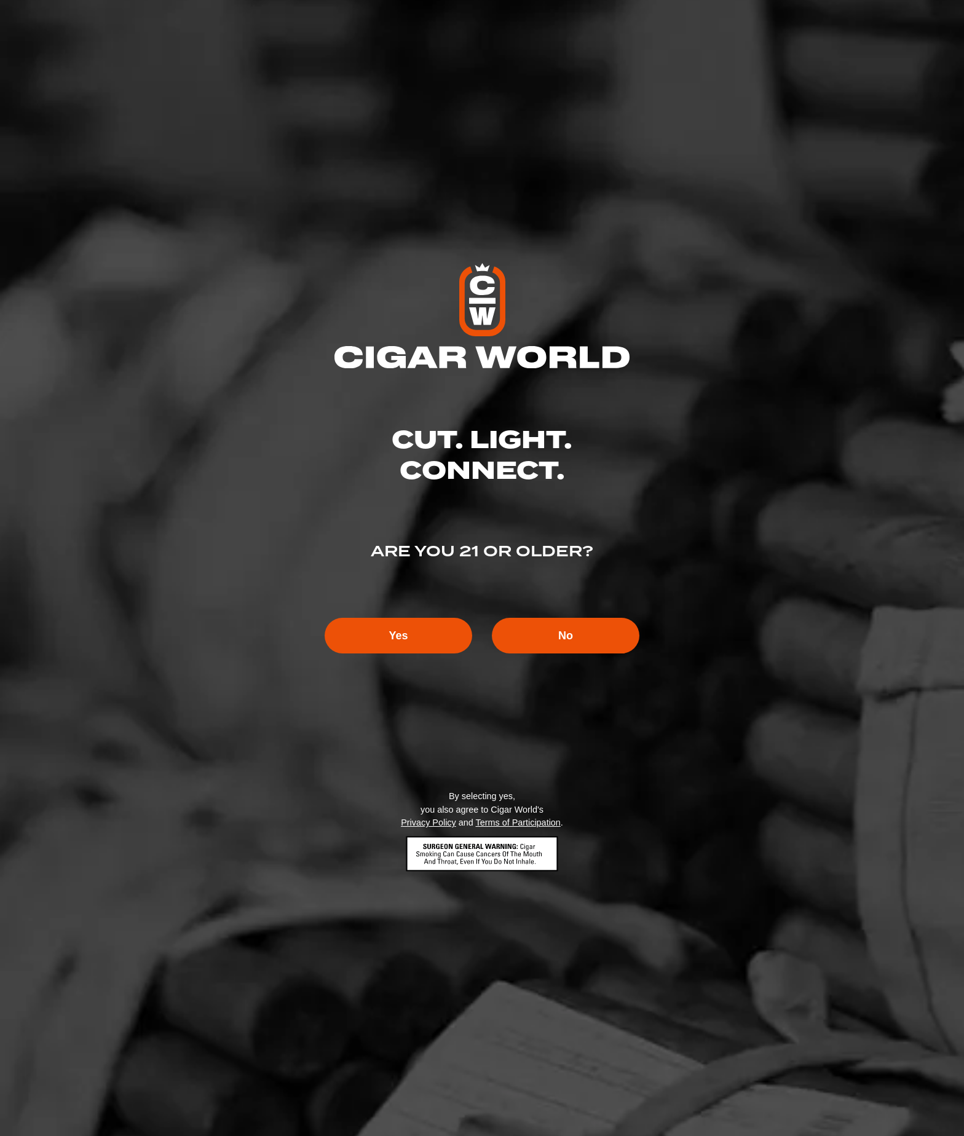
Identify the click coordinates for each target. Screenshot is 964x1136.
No (565, 635)
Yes (398, 635)
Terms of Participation (517, 822)
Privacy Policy (428, 822)
